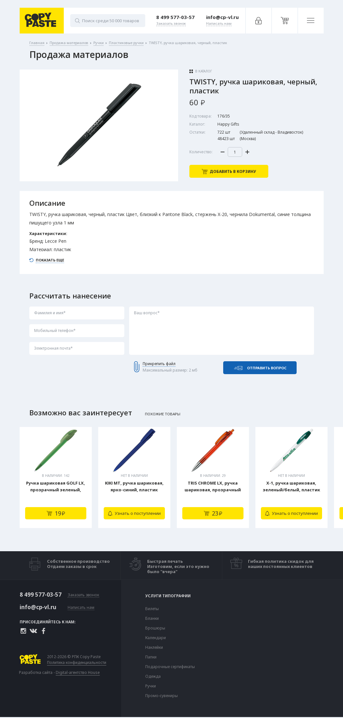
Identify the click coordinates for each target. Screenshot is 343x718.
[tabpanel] (56, 477)
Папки (151, 657)
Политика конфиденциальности (76, 662)
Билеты (152, 608)
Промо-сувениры (161, 695)
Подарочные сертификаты (170, 666)
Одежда (153, 676)
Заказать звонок (83, 595)
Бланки (152, 618)
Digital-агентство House (78, 672)
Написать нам (81, 607)
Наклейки (154, 647)
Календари (155, 637)
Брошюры (155, 628)
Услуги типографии (168, 596)
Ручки (150, 686)
